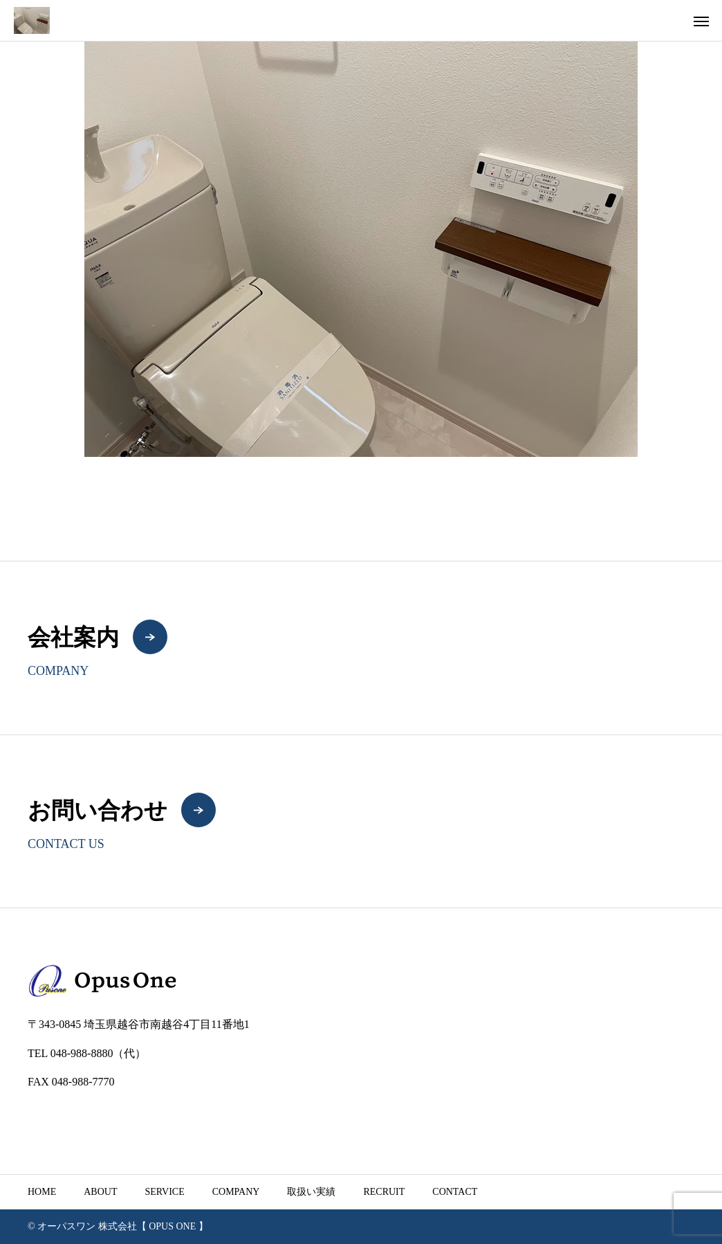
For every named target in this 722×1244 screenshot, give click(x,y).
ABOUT (100, 1192)
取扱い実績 (311, 1192)
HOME (42, 1192)
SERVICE (164, 1192)
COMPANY (236, 1192)
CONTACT (454, 1192)
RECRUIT (384, 1192)
